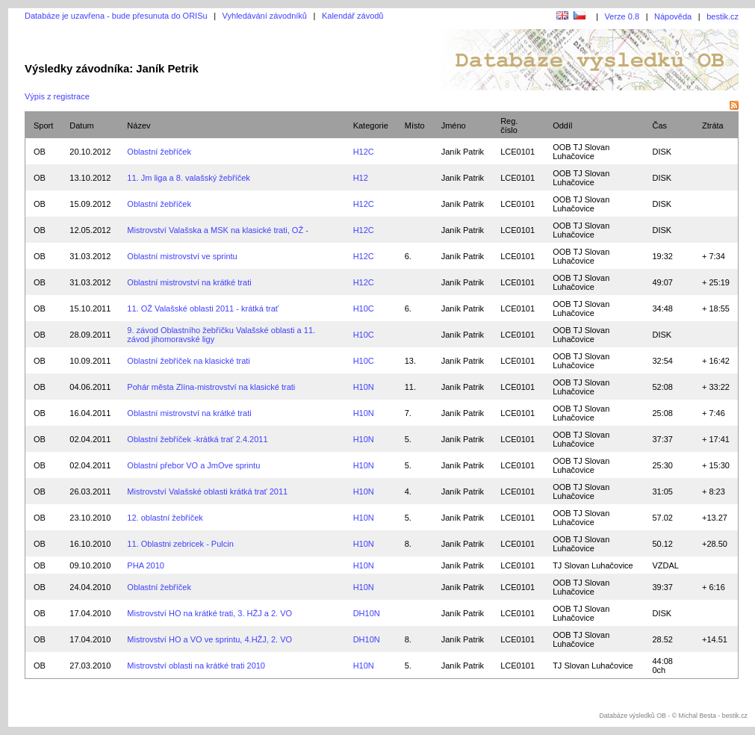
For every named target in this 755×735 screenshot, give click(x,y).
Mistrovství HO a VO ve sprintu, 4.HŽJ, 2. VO (209, 639)
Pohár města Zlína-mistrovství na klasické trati (211, 386)
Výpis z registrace (57, 96)
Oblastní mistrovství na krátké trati (189, 282)
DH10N (366, 613)
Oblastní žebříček (159, 151)
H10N (363, 386)
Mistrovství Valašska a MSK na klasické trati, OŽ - (217, 230)
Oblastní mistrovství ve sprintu (182, 256)
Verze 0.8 (622, 16)
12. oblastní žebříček (165, 517)
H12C (363, 151)
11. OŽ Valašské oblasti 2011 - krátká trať (203, 308)
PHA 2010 (145, 565)
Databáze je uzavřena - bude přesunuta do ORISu (116, 15)
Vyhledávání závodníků (265, 15)
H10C (363, 308)
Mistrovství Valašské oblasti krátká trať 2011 (207, 491)
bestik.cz (722, 16)
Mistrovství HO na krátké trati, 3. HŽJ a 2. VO (209, 613)
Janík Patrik (462, 151)
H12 (360, 177)
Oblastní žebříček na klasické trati (188, 360)
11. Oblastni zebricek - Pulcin (180, 543)
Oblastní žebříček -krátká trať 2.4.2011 (197, 439)
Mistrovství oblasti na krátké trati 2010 (196, 665)
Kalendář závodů (353, 15)
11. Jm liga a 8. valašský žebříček (188, 177)
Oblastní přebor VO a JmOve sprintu (193, 465)
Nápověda (673, 16)
